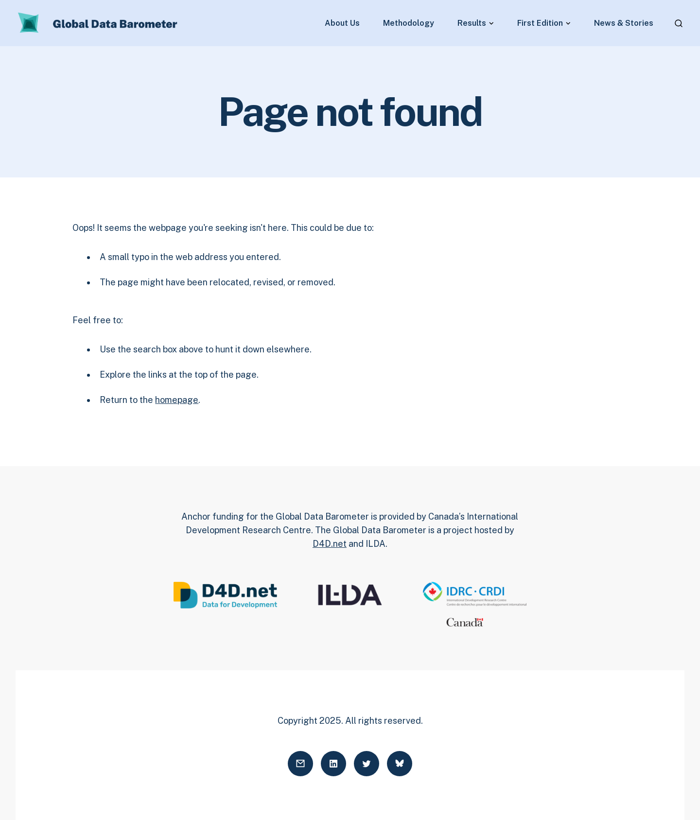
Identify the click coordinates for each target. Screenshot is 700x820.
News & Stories (623, 23)
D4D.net (330, 544)
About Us (342, 23)
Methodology (408, 23)
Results (471, 23)
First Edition (540, 23)
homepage (176, 400)
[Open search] (678, 23)
